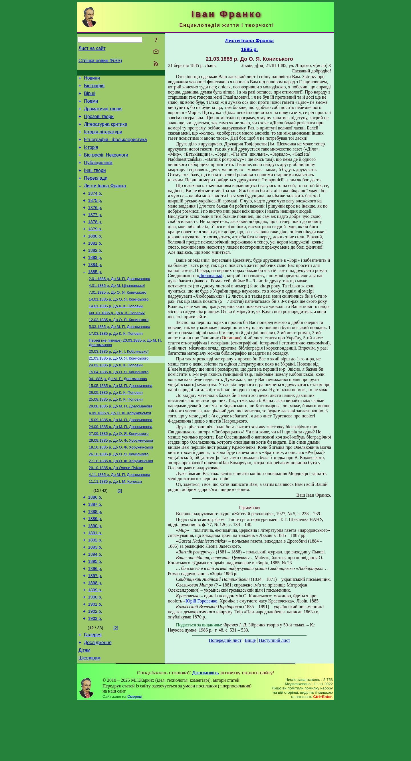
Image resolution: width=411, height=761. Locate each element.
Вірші (89, 96)
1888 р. (95, 554)
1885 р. (95, 295)
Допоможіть (205, 731)
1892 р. (95, 586)
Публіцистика (98, 173)
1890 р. (95, 570)
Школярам (89, 717)
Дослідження (97, 699)
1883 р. (95, 279)
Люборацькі (210, 275)
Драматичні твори (103, 113)
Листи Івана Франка (105, 198)
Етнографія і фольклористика (115, 147)
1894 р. (95, 602)
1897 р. (95, 626)
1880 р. (95, 255)
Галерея (92, 691)
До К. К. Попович (116, 332)
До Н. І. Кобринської (118, 381)
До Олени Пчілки (116, 507)
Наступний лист (274, 640)
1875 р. (95, 215)
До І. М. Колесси (115, 521)
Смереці (134, 755)
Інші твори (95, 181)
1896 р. (95, 618)
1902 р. (95, 666)
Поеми (91, 104)
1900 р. (95, 650)
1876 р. (95, 223)
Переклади (95, 190)
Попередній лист (225, 640)
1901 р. (95, 658)
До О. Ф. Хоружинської (120, 447)
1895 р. (95, 610)
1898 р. (95, 634)
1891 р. (95, 578)
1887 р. (95, 546)
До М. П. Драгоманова (119, 302)
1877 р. (95, 231)
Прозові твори (99, 121)
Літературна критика (105, 130)
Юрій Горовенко (201, 600)
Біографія (94, 87)
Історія (91, 155)
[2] (120, 531)
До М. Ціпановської (117, 310)
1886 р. (95, 538)
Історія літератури (103, 138)
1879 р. (95, 247)
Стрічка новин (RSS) (100, 60)
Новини (92, 78)
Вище (250, 640)
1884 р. (95, 287)
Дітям (84, 708)
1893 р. (95, 594)
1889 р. (95, 562)
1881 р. (95, 263)
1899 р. (95, 642)
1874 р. (95, 207)
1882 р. (95, 271)
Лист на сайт (92, 48)
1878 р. (95, 239)
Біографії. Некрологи (106, 164)
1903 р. (95, 674)
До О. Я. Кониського (117, 317)
